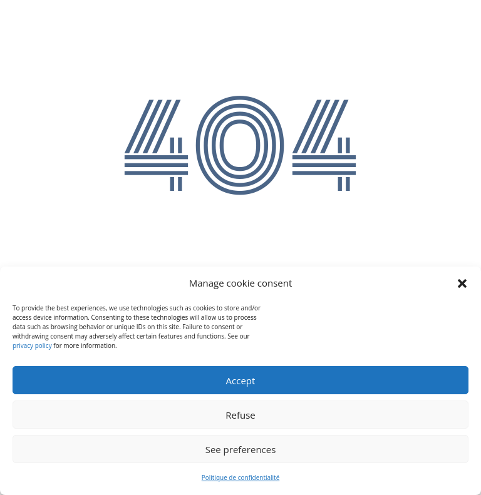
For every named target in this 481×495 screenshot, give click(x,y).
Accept (241, 380)
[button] (462, 283)
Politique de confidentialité (241, 477)
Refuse (240, 415)
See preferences (240, 449)
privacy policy (32, 345)
